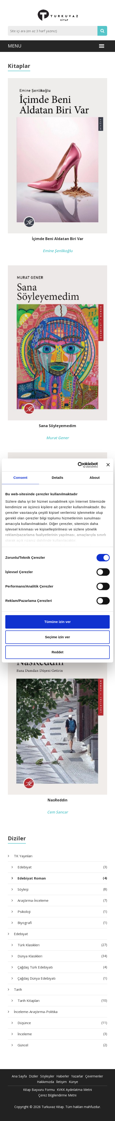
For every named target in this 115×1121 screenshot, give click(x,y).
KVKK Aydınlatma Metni (74, 1089)
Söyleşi (62, 889)
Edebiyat (62, 867)
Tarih (18, 989)
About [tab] (95, 478)
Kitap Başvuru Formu (39, 1089)
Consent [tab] (20, 478)
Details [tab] (57, 478)
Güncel (62, 1045)
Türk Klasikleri (62, 945)
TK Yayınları (23, 856)
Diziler (33, 1076)
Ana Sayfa (19, 1076)
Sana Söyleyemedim (57, 425)
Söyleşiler (47, 1076)
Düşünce (62, 1023)
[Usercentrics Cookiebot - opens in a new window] (78, 465)
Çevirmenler (94, 1076)
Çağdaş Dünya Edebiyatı (62, 978)
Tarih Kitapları (62, 1000)
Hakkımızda (45, 1082)
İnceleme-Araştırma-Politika (36, 1011)
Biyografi (62, 923)
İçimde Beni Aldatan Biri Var (57, 238)
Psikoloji (62, 911)
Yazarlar (77, 1076)
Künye (73, 1082)
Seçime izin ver (57, 637)
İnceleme (62, 1034)
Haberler (62, 1076)
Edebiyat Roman (62, 878)
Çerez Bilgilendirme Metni (57, 1095)
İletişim (61, 1082)
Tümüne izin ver (57, 622)
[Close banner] (108, 465)
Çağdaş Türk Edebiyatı (62, 967)
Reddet (58, 652)
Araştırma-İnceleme (62, 900)
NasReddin (57, 800)
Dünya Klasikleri (62, 956)
